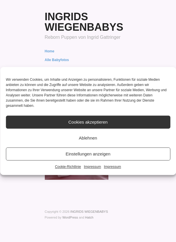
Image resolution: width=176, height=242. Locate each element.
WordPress (70, 217)
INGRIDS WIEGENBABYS (84, 22)
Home (49, 51)
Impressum (92, 167)
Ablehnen (88, 137)
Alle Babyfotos (57, 60)
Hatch (89, 217)
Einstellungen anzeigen (88, 153)
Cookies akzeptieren (88, 122)
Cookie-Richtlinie (68, 167)
